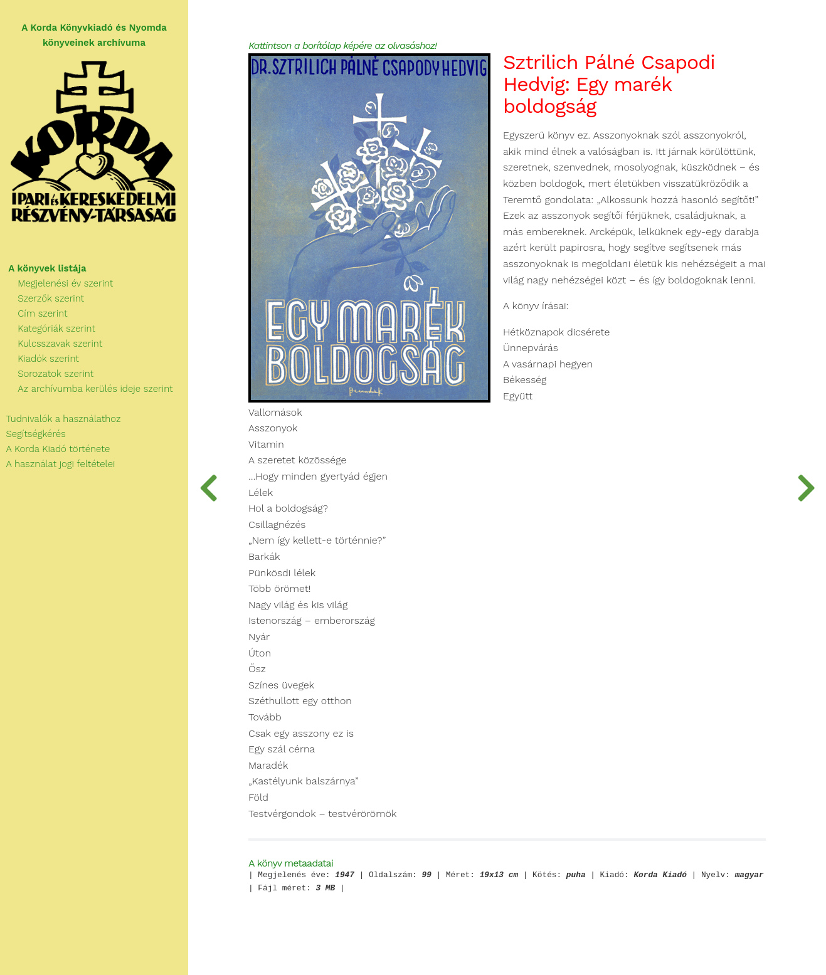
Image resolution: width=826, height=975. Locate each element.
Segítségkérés (33, 434)
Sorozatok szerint (46, 373)
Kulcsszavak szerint (51, 343)
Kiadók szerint (39, 358)
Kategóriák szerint (47, 328)
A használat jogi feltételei (57, 464)
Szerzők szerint (42, 298)
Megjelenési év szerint (57, 283)
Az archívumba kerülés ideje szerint (86, 388)
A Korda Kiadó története (55, 449)
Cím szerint (34, 313)
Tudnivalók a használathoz (60, 418)
